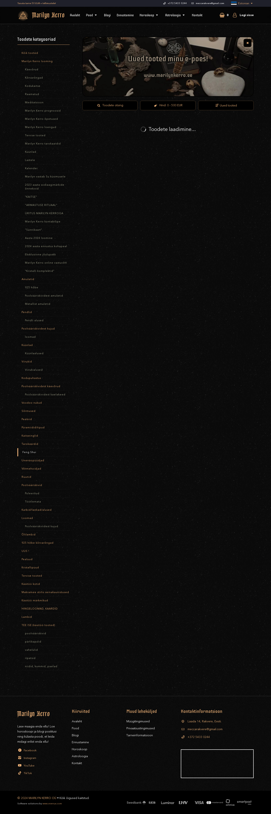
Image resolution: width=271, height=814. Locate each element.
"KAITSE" (31, 196)
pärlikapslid (33, 641)
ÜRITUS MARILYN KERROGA (44, 213)
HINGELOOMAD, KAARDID (40, 608)
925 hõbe (31, 287)
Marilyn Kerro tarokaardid (43, 143)
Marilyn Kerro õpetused (41, 118)
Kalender (31, 168)
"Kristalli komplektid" (39, 271)
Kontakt (197, 15)
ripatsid (30, 658)
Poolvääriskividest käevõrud (41, 386)
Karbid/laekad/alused (37, 509)
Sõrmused (29, 411)
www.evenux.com (52, 803)
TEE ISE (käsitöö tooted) (38, 625)
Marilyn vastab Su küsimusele (45, 176)
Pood (92, 15)
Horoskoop (149, 15)
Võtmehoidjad (31, 468)
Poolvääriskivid (32, 485)
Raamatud (32, 94)
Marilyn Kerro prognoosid (43, 110)
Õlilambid (29, 534)
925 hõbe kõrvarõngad (38, 542)
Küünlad (30, 151)
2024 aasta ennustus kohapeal (46, 246)
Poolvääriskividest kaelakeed (45, 394)
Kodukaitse (32, 85)
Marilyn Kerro (35, 16)
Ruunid (26, 476)
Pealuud (27, 559)
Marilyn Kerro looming (37, 61)
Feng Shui (29, 452)
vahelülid (31, 649)
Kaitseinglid (30, 435)
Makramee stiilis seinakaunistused (45, 592)
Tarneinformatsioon (139, 735)
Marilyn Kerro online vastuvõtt (46, 262)
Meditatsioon (34, 102)
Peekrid (27, 419)
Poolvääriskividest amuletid (44, 295)
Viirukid (27, 361)
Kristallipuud (30, 567)
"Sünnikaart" (33, 229)
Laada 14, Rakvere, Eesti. (201, 721)
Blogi (107, 15)
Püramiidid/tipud (33, 427)
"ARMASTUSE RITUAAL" (41, 205)
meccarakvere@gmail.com (202, 729)
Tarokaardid (30, 443)
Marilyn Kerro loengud (40, 127)
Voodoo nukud (32, 402)
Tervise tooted (35, 135)
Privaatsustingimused (140, 728)
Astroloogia (175, 15)
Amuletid (28, 279)
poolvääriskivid (35, 633)
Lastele (30, 160)
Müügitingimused (138, 721)
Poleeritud (32, 493)
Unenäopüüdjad (33, 460)
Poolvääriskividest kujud (38, 328)
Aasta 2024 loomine (39, 238)
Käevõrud (31, 69)
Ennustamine (125, 15)
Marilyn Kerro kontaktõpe (43, 221)
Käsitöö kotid (31, 584)
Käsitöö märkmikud (35, 600)
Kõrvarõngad (34, 77)
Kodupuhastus (31, 378)
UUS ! (25, 551)
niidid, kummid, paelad (41, 666)
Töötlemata (33, 501)
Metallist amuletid (37, 303)
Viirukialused (34, 369)
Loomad (27, 518)
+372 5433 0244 (195, 737)
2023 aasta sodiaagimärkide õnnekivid (44, 186)
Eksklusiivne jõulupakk (40, 254)
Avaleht (75, 15)
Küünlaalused (34, 353)
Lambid (27, 616)
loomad (30, 336)
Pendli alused (34, 320)
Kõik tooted (30, 53)
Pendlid (27, 312)
